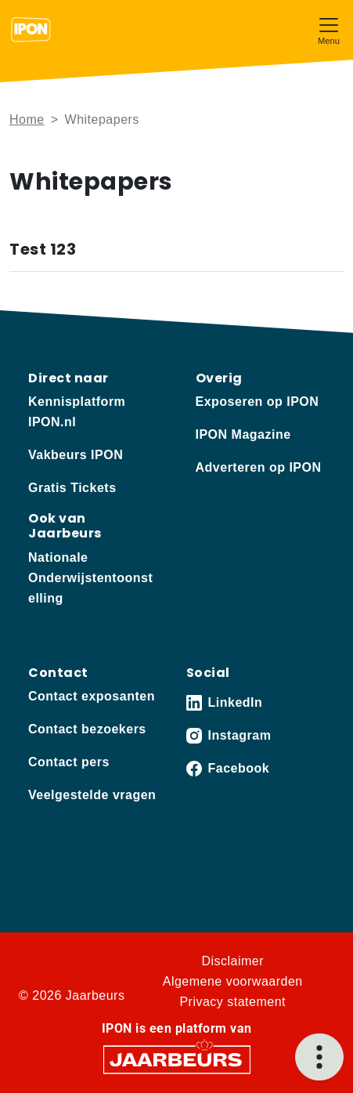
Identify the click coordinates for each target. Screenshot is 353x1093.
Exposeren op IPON (257, 401)
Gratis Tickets (72, 487)
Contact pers (69, 762)
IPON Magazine (243, 434)
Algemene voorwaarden (233, 981)
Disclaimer (232, 961)
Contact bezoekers (87, 729)
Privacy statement (232, 1001)
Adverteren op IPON (259, 467)
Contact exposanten (91, 696)
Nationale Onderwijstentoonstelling (90, 578)
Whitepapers (102, 119)
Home (27, 119)
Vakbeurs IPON (75, 454)
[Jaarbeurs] (176, 1058)
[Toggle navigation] (329, 29)
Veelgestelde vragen (92, 795)
